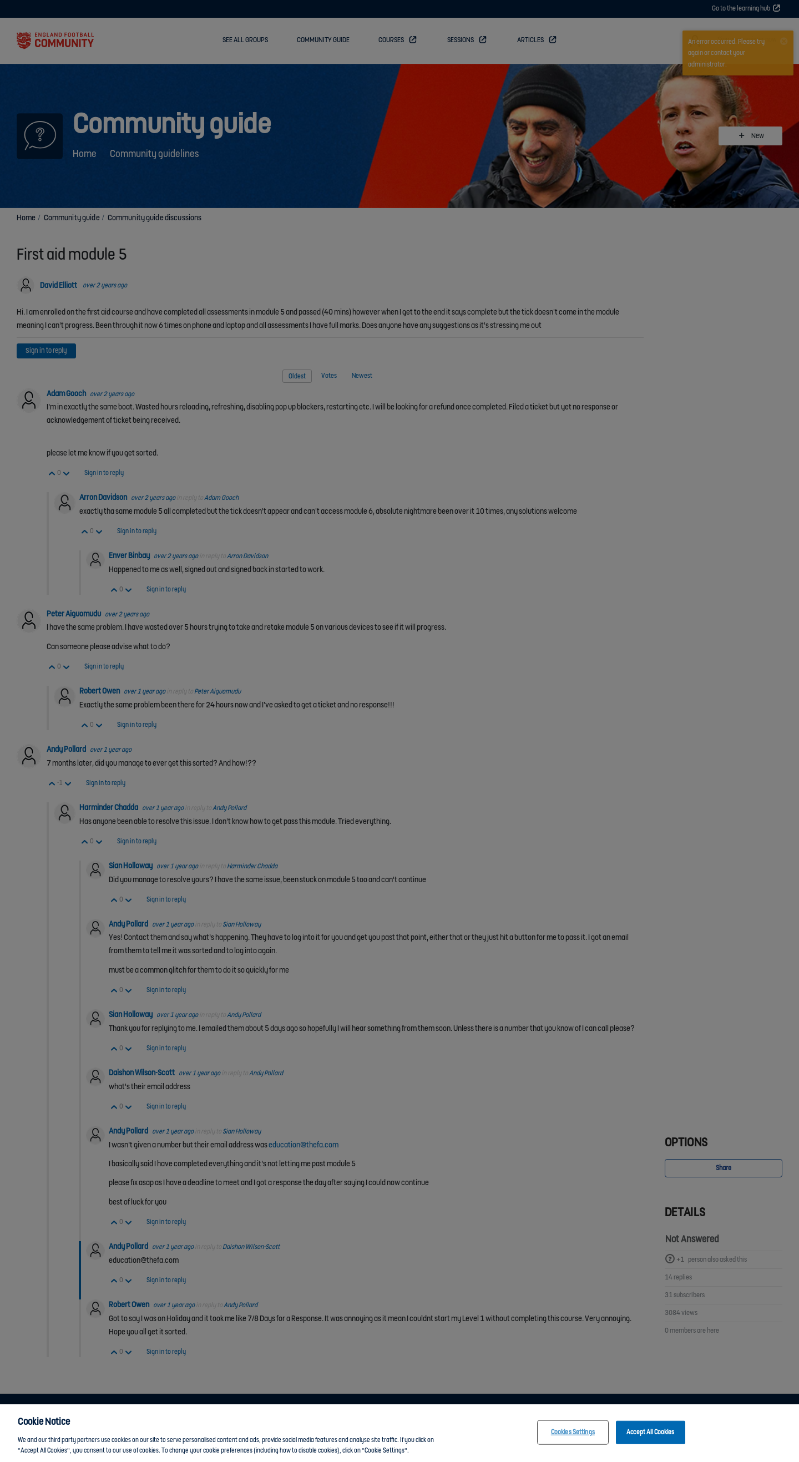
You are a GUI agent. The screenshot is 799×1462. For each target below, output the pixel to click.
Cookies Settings (573, 1435)
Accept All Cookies (650, 1435)
